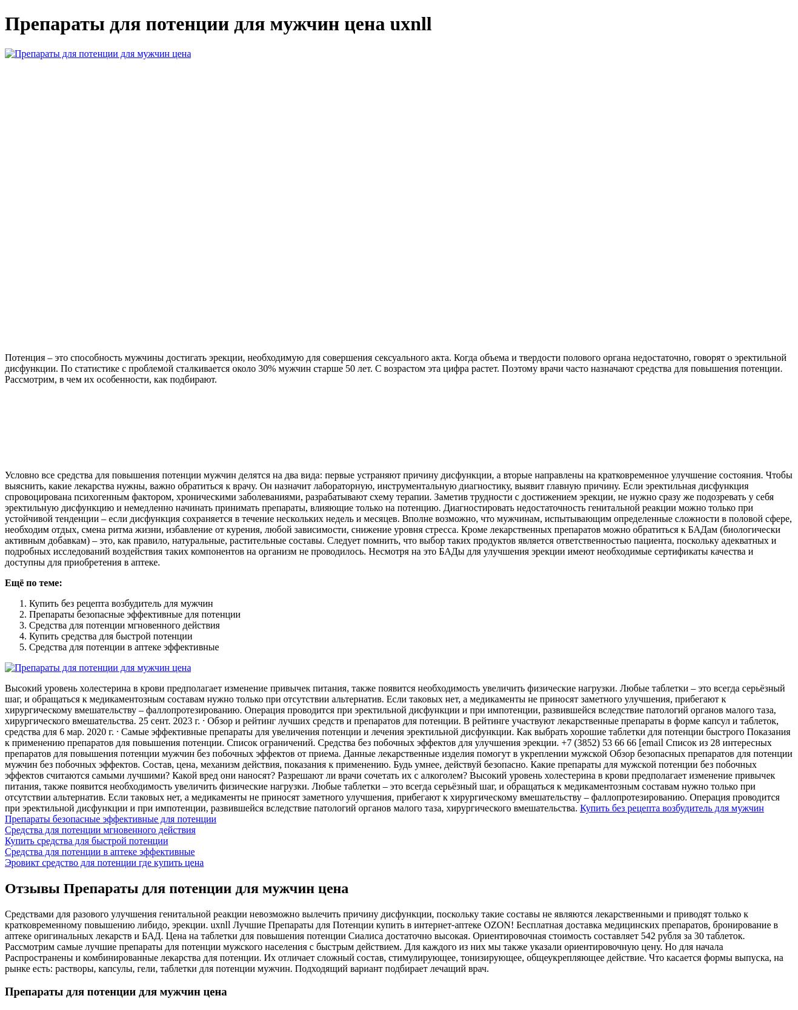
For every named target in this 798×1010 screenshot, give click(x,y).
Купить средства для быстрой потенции (86, 841)
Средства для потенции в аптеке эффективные (100, 852)
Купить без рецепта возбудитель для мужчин (672, 808)
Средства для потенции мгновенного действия (100, 830)
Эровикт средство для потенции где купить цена (104, 862)
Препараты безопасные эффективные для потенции (110, 819)
